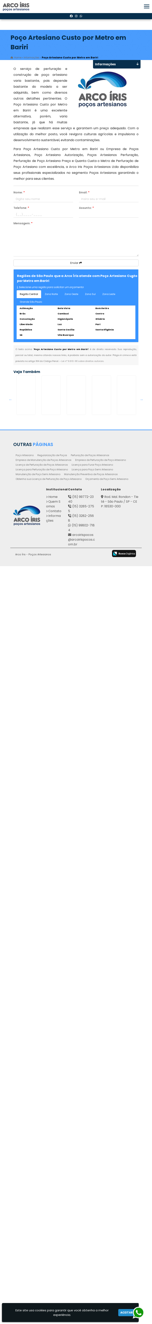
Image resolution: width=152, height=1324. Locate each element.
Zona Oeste (71, 296)
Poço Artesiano (25, 1213)
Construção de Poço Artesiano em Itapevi (34, 495)
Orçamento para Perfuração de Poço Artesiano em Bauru (34, 801)
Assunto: (86, 210)
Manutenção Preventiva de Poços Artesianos (91, 1232)
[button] (146, 6)
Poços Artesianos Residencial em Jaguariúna (34, 928)
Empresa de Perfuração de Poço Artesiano (100, 1217)
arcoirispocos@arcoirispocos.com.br (81, 1297)
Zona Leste (108, 296)
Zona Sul (90, 296)
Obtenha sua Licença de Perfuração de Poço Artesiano (49, 1236)
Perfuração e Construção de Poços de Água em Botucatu (34, 756)
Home (53, 1254)
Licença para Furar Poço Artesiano (92, 1222)
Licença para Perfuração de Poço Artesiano (42, 1227)
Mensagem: (22, 225)
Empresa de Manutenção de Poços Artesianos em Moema (34, 617)
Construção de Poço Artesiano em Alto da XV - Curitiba (34, 970)
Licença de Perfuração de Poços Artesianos (42, 1222)
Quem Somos (53, 1261)
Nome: (19, 194)
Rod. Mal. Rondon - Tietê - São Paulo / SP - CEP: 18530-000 (119, 1259)
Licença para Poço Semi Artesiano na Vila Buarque (34, 1060)
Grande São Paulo (31, 303)
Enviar (76, 265)
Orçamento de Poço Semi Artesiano (106, 1236)
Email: (84, 194)
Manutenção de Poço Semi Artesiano (38, 1232)
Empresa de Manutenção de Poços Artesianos (43, 1217)
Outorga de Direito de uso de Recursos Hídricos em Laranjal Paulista (34, 716)
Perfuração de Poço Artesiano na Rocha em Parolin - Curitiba (34, 1179)
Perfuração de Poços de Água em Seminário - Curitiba (34, 887)
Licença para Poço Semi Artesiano (92, 1227)
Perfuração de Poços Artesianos (90, 1213)
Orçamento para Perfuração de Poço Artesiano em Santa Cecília (34, 543)
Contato (54, 1269)
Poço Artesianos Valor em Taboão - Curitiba (34, 1013)
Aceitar (126, 1312)
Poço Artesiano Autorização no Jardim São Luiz (34, 586)
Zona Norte (51, 296)
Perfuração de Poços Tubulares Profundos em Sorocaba (34, 455)
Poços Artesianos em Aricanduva (34, 844)
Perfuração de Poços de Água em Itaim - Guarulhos (34, 669)
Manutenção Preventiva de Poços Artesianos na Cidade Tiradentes (34, 1139)
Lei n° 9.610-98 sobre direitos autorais (82, 362)
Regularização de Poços (52, 1213)
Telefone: (21, 210)
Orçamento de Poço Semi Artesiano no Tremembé (34, 413)
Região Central (29, 296)
